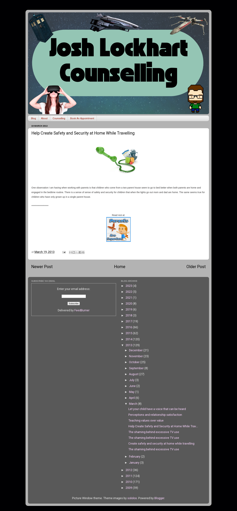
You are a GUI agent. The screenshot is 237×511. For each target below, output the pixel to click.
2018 (129, 315)
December (136, 350)
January (134, 462)
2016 (129, 327)
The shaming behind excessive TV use (153, 432)
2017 (129, 321)
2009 (129, 487)
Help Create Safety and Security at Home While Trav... (163, 426)
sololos (132, 498)
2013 (129, 345)
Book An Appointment (82, 118)
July (132, 380)
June (132, 386)
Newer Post (42, 266)
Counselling (59, 118)
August (134, 374)
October (134, 362)
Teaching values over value (146, 420)
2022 (129, 291)
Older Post (196, 266)
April (132, 397)
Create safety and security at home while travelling (161, 443)
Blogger (159, 498)
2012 (129, 470)
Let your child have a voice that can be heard (157, 409)
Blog (33, 118)
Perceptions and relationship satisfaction (155, 414)
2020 (129, 303)
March (133, 403)
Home (119, 266)
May (132, 392)
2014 (129, 339)
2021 (129, 297)
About (44, 118)
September (136, 368)
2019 (129, 309)
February (135, 456)
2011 (129, 476)
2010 (129, 482)
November (136, 356)
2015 (129, 333)
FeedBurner (82, 310)
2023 (129, 285)
